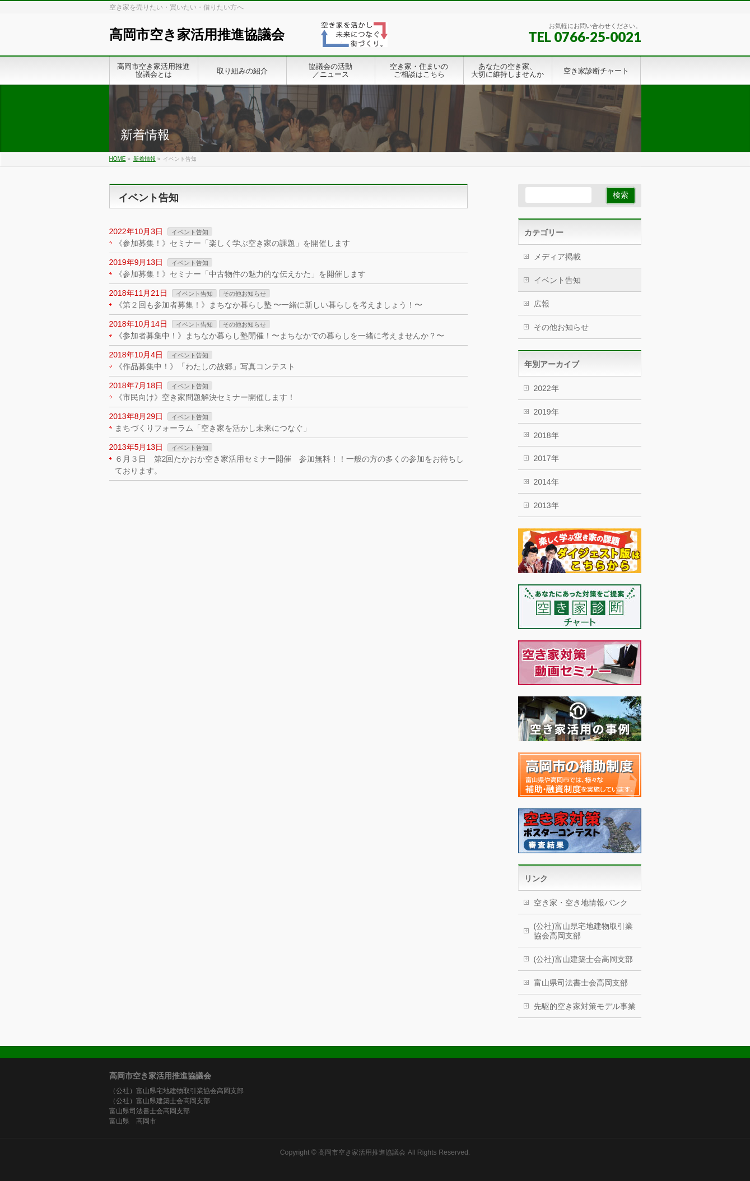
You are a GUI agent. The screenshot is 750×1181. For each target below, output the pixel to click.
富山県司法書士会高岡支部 (581, 982)
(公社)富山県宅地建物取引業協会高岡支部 (583, 931)
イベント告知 (189, 232)
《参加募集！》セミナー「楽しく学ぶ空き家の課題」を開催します (232, 243)
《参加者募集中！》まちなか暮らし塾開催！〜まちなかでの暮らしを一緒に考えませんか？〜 (279, 335)
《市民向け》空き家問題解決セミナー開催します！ (205, 397)
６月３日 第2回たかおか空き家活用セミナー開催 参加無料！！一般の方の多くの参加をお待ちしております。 (289, 464)
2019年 (546, 411)
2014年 (546, 481)
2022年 (546, 388)
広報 (541, 303)
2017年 (546, 458)
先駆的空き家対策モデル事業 (585, 1006)
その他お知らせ (244, 293)
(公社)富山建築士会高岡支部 (583, 959)
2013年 (546, 505)
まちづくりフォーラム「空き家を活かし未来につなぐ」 (213, 428)
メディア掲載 (557, 256)
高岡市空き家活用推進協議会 (197, 34)
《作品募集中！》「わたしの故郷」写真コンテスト (205, 366)
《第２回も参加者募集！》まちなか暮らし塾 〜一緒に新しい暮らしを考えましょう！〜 (269, 304)
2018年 (546, 435)
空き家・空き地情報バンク (581, 902)
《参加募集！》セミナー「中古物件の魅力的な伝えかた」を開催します (240, 273)
